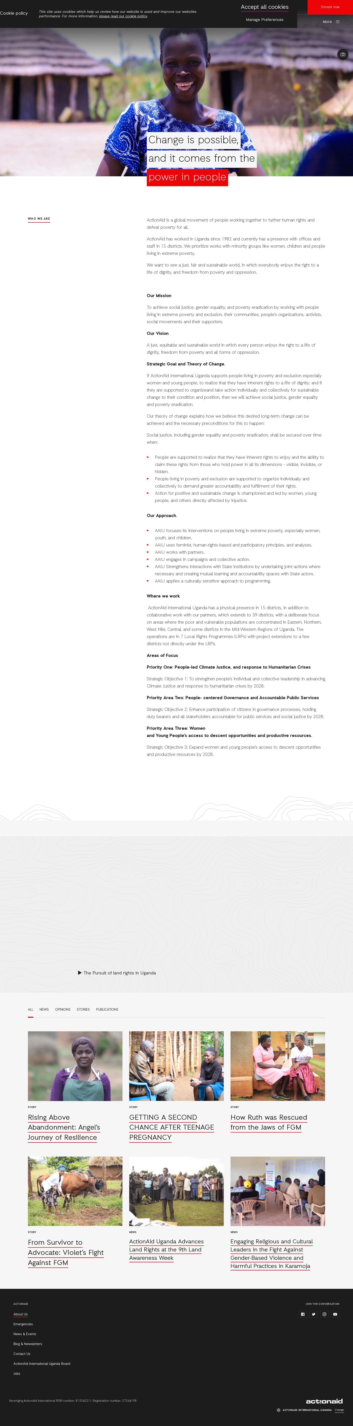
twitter (313, 1314)
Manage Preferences (264, 19)
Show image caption (342, 54)
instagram (324, 1314)
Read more (75, 1087)
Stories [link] (83, 1009)
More (327, 22)
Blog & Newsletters (28, 1344)
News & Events (25, 1334)
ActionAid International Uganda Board (42, 1364)
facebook (303, 1314)
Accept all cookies (265, 7)
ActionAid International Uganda (325, 1401)
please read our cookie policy (123, 16)
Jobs (17, 1374)
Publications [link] (107, 1009)
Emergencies (23, 1324)
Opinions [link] (62, 1009)
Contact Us (22, 1354)
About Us (21, 1314)
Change (339, 1410)
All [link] (30, 1009)
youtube (335, 1314)
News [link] (44, 1009)
